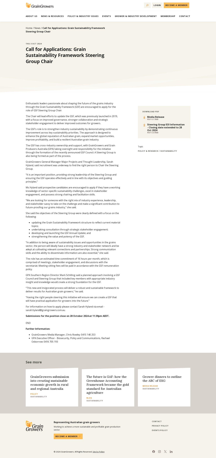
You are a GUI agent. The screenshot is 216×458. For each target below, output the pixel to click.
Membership (168, 16)
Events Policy (160, 430)
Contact (184, 16)
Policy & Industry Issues (83, 16)
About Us (31, 16)
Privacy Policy (160, 426)
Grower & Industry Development (136, 16)
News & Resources (52, 16)
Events (106, 16)
